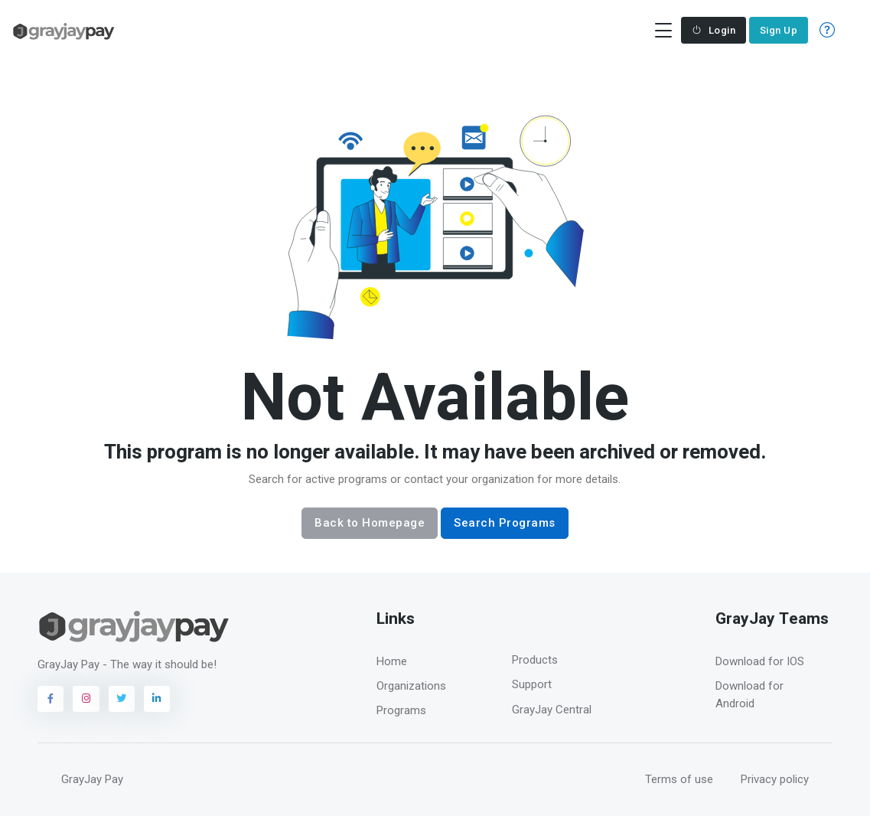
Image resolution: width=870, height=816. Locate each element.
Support (532, 684)
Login (713, 30)
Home (391, 661)
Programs (401, 710)
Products (535, 660)
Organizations (411, 686)
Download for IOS (759, 661)
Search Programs (505, 523)
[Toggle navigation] (663, 30)
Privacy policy (775, 779)
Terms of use (679, 779)
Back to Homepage (369, 523)
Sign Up (779, 30)
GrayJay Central (551, 709)
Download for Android (749, 694)
